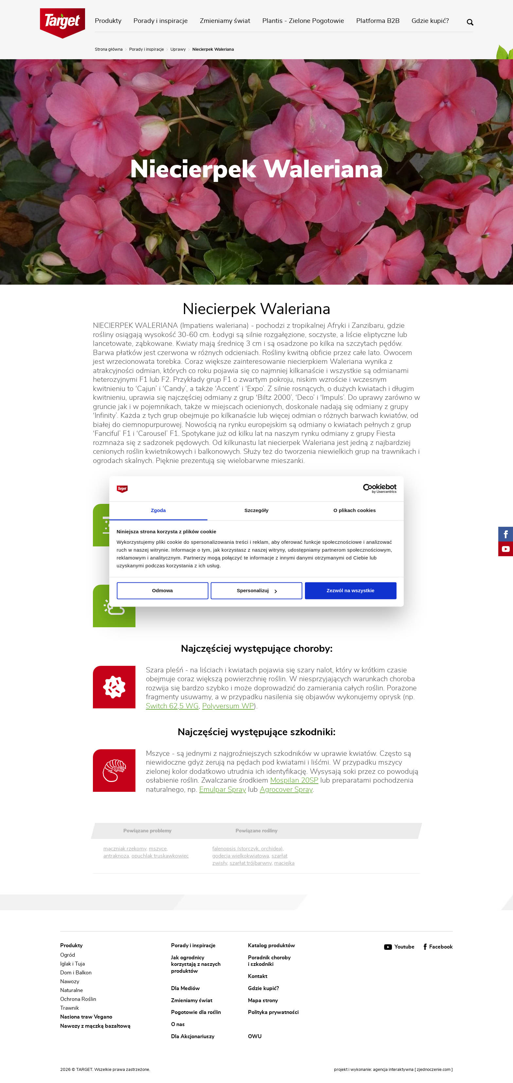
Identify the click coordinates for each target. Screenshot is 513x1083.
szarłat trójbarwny (251, 863)
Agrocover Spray (286, 789)
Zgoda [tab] (158, 510)
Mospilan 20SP (294, 780)
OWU (255, 1036)
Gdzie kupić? (430, 21)
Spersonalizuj (257, 591)
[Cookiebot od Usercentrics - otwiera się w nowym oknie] (368, 489)
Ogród (67, 955)
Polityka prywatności (273, 1012)
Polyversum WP (228, 706)
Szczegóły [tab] (256, 510)
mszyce (158, 848)
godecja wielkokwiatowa (240, 856)
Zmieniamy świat (225, 21)
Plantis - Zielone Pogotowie (303, 21)
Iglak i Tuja (72, 964)
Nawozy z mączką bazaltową (95, 1026)
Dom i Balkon (76, 972)
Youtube (400, 947)
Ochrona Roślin (78, 999)
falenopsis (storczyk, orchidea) (247, 848)
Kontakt (257, 976)
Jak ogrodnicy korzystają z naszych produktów (196, 964)
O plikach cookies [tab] (354, 510)
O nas (178, 1024)
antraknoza (116, 856)
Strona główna (109, 49)
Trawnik (69, 1008)
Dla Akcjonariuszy (192, 1036)
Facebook (438, 947)
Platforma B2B (377, 21)
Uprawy (178, 49)
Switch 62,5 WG (172, 706)
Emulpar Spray (222, 789)
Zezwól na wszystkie (351, 591)
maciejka (284, 863)
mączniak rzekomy (124, 848)
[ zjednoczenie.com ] (434, 1070)
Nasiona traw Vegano (86, 1017)
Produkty (108, 21)
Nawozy (69, 981)
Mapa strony (263, 1000)
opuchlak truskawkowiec (160, 856)
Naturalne (71, 990)
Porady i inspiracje (160, 21)
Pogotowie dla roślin (196, 1012)
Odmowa (162, 591)
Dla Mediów (185, 988)
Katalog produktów (271, 945)
